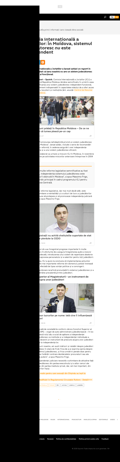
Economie (26, 419)
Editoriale (103, 419)
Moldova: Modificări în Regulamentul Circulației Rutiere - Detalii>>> (61, 379)
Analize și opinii (90, 419)
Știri (58, 385)
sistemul (72, 385)
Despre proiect (7, 439)
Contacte (41, 439)
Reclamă (50, 439)
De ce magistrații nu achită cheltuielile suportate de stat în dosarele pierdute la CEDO (59, 237)
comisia (64, 385)
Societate (29, 385)
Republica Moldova (41, 385)
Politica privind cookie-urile (89, 439)
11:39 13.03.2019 (32, 57)
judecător (80, 385)
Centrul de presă (22, 439)
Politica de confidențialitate (66, 439)
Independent (31, 389)
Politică (51, 385)
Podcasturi (76, 419)
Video (112, 419)
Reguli (33, 439)
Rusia (53, 419)
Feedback (105, 439)
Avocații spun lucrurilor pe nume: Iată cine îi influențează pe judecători (60, 317)
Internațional (63, 419)
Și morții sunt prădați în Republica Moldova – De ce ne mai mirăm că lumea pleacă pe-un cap (58, 130)
